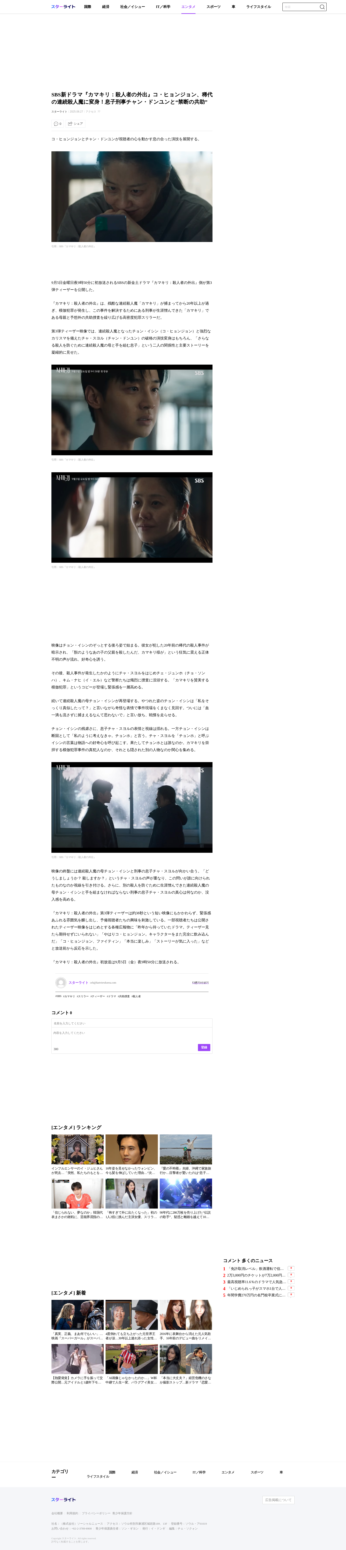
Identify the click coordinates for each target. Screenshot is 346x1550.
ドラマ (112, 996)
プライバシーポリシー (96, 1513)
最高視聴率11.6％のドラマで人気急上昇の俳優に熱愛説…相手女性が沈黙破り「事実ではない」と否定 (257, 1282)
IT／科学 (163, 7)
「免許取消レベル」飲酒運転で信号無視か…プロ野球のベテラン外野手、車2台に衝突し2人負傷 (257, 1269)
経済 (105, 7)
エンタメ (188, 7)
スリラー (83, 996)
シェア (78, 123)
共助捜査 (124, 996)
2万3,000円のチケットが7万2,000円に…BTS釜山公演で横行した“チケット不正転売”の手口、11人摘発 (257, 1275)
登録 (204, 1047)
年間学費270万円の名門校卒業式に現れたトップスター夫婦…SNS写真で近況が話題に (257, 1295)
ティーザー (98, 996)
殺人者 (137, 996)
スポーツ (214, 7)
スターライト (59, 111)
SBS (59, 996)
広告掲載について (278, 1500)
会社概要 (57, 1513)
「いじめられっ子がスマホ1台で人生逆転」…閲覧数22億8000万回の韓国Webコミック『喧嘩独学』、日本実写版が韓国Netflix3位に (257, 1288)
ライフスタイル (258, 7)
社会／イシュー (132, 7)
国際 (87, 7)
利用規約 (72, 1513)
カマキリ (69, 996)
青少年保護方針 (122, 1513)
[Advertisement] (173, 52)
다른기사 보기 (200, 982)
